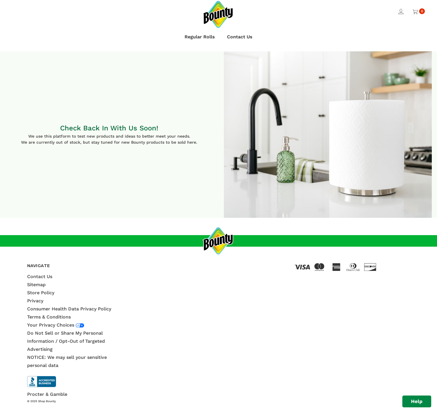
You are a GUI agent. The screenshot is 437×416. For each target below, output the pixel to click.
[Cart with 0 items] (418, 11)
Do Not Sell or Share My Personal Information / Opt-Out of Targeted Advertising (66, 341)
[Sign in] (400, 11)
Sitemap (36, 284)
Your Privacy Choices (51, 325)
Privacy (35, 300)
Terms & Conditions (49, 317)
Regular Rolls (200, 37)
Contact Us (239, 37)
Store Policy (40, 292)
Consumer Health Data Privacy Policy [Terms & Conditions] (69, 309)
